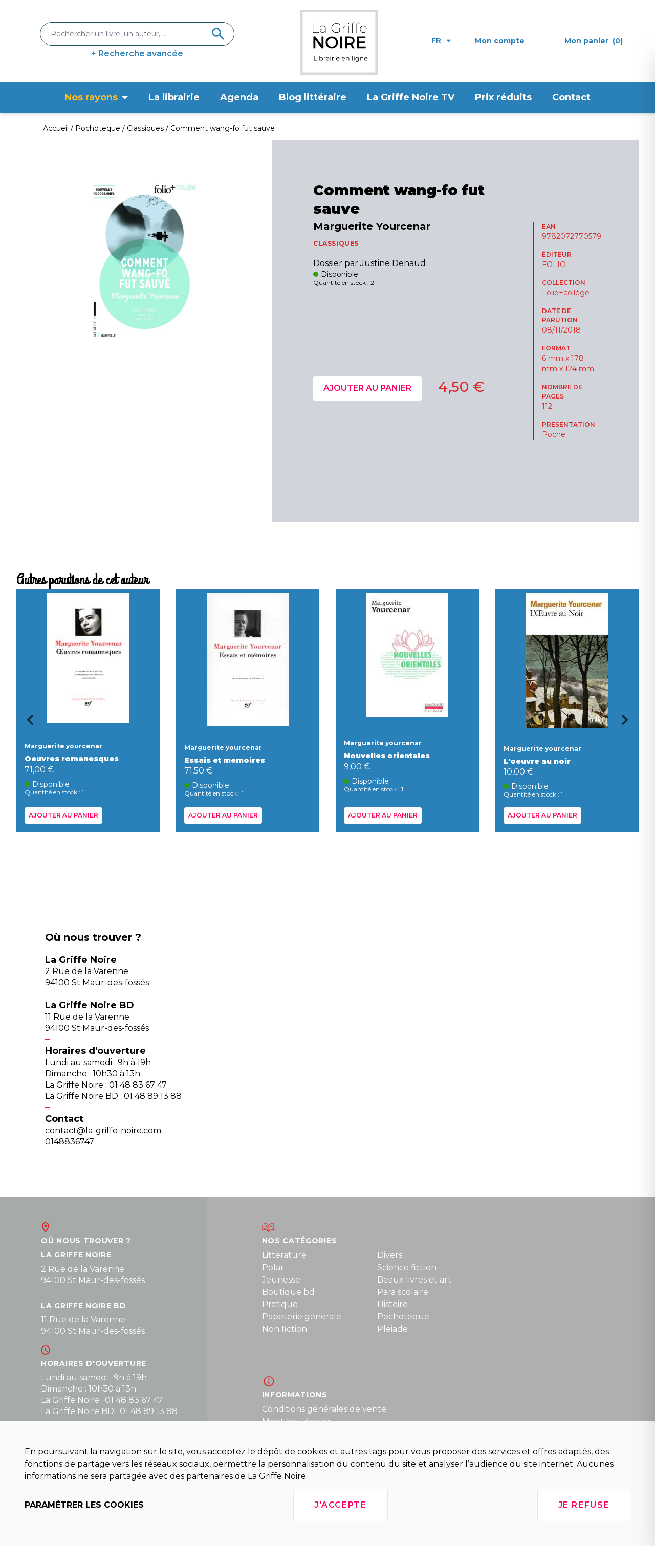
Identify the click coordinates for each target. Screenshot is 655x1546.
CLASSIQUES (336, 243)
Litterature (284, 1255)
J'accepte (340, 1505)
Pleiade (392, 1329)
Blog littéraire (312, 97)
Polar (273, 1267)
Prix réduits (503, 97)
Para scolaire (402, 1292)
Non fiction (284, 1329)
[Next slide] (628, 723)
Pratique (280, 1304)
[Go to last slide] (26, 723)
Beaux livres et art (414, 1280)
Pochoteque (403, 1316)
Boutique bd (288, 1292)
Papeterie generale (301, 1316)
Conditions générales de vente (324, 1409)
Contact (571, 97)
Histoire (392, 1304)
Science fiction (406, 1267)
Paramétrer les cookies (84, 1505)
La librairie (174, 97)
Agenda (239, 97)
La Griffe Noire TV (410, 97)
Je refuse (583, 1505)
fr (441, 41)
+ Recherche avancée (137, 53)
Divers (389, 1255)
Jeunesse (281, 1280)
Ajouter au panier (367, 388)
